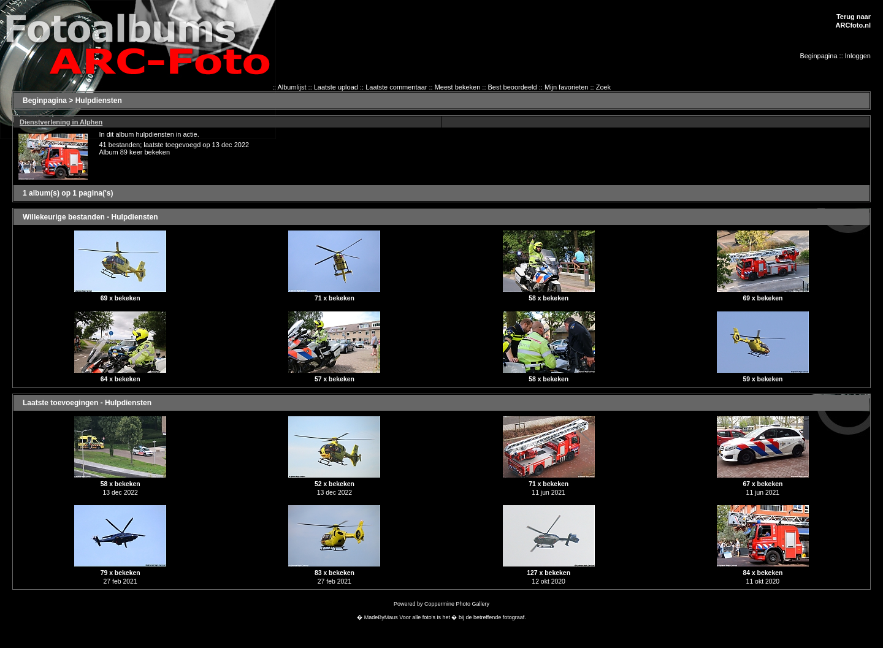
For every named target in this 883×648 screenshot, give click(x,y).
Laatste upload (336, 87)
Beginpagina (818, 55)
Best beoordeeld (512, 87)
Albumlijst (291, 87)
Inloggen (858, 55)
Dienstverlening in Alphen (61, 122)
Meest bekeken (458, 87)
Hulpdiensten (98, 100)
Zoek (603, 87)
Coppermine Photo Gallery (456, 604)
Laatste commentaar (396, 87)
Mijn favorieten (567, 87)
